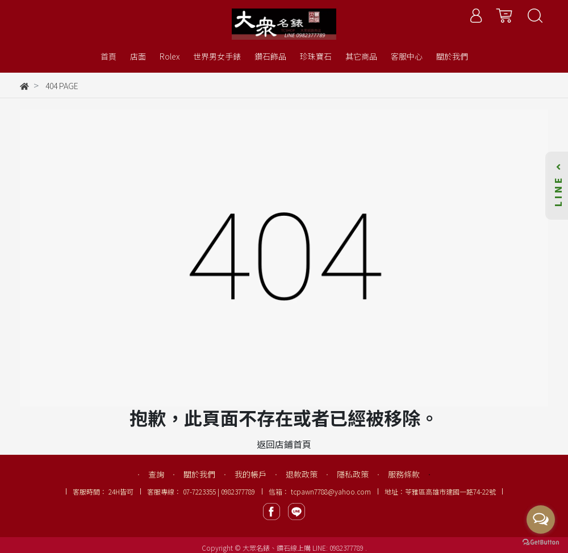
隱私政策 (353, 474)
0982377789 (347, 547)
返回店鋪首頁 (284, 444)
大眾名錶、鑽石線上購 (277, 547)
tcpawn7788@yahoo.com (331, 491)
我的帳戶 (250, 474)
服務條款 (404, 474)
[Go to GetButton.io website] (541, 541)
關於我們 (199, 474)
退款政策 (302, 474)
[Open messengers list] (541, 519)
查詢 (156, 474)
